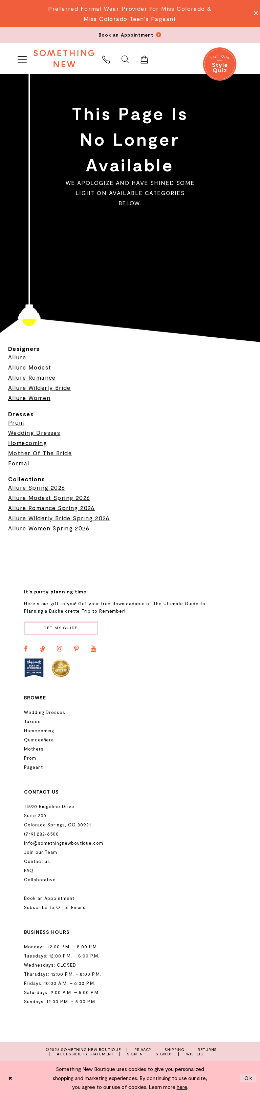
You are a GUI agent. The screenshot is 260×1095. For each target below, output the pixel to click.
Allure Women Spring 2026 (48, 528)
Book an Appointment (49, 898)
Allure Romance (32, 377)
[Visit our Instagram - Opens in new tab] (59, 649)
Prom (16, 422)
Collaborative (40, 879)
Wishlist (195, 1054)
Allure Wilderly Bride (39, 387)
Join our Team (40, 852)
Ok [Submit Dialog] (248, 1078)
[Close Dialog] (10, 1078)
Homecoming (27, 442)
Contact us (37, 861)
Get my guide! (61, 628)
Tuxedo (32, 721)
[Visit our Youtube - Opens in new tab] (93, 649)
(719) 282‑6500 (41, 834)
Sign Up (164, 1054)
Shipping (174, 1049)
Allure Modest (29, 367)
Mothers (34, 749)
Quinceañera (39, 739)
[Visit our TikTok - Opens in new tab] (42, 649)
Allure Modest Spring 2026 (49, 497)
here (182, 1087)
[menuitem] (22, 58)
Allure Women (29, 397)
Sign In (135, 1054)
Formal (18, 463)
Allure (17, 357)
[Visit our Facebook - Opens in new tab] (26, 649)
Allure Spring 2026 (36, 487)
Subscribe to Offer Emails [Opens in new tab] (55, 907)
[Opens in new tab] (34, 668)
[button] (22, 58)
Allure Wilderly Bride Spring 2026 (59, 517)
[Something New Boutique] (64, 58)
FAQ (29, 870)
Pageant (33, 767)
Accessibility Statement (85, 1054)
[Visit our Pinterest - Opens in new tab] (76, 649)
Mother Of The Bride (40, 452)
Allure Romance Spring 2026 (51, 507)
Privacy (143, 1049)
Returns (207, 1049)
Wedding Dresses (34, 432)
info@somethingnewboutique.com (63, 843)
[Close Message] (254, 13)
